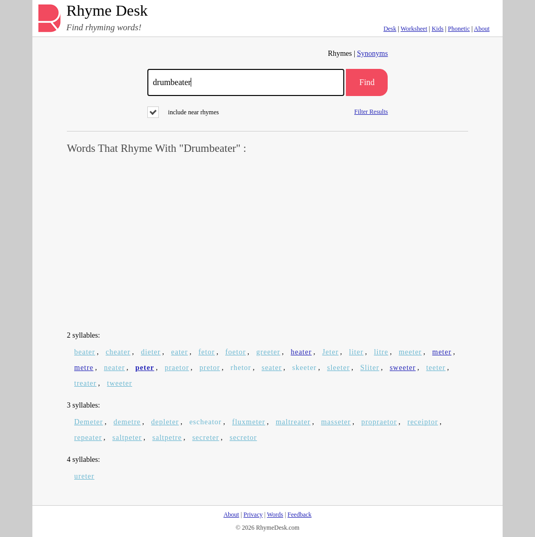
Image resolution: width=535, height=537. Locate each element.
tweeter (119, 383)
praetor (177, 368)
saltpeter (127, 437)
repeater (88, 437)
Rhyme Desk (107, 11)
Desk (390, 28)
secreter (205, 437)
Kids (438, 28)
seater (272, 368)
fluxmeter (248, 422)
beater (84, 352)
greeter (269, 352)
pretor (210, 368)
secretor (243, 437)
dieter (151, 352)
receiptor (423, 422)
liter (356, 352)
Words (275, 514)
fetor (207, 352)
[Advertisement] (267, 243)
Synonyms (372, 53)
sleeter (338, 368)
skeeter (304, 368)
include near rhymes (183, 112)
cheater (118, 352)
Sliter (369, 368)
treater (85, 383)
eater (179, 352)
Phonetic (459, 28)
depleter (165, 422)
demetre (127, 422)
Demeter (88, 422)
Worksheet (414, 28)
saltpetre (167, 437)
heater (300, 352)
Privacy (253, 514)
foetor (235, 352)
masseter (336, 422)
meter (441, 352)
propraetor (379, 422)
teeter (436, 368)
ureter (84, 476)
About (482, 28)
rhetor (240, 368)
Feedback (299, 514)
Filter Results (371, 111)
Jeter (330, 352)
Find (367, 82)
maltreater (293, 422)
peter (144, 368)
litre (381, 352)
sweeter (403, 368)
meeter (410, 352)
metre (84, 368)
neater (114, 368)
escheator (205, 422)
